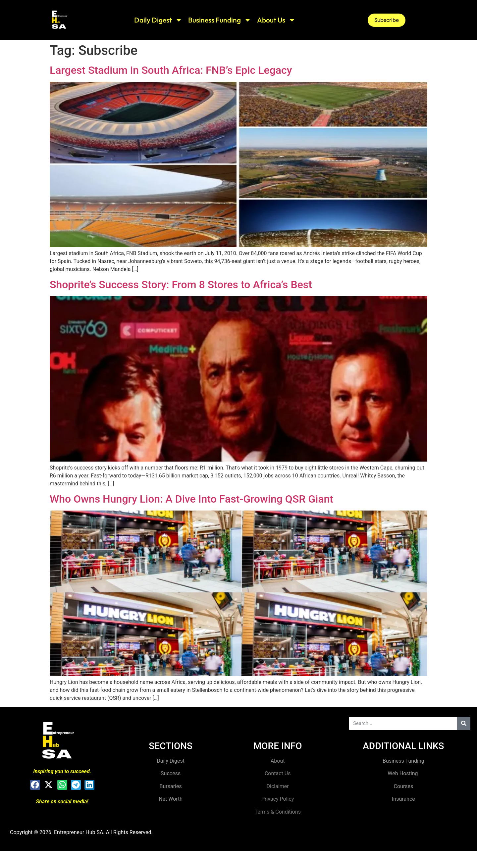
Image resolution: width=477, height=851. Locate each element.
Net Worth (171, 799)
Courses (403, 786)
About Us (276, 20)
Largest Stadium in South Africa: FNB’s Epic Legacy (171, 70)
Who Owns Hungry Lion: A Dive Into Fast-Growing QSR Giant (191, 499)
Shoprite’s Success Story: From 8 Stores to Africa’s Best (181, 284)
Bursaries (171, 786)
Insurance (403, 799)
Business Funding (219, 20)
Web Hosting (403, 773)
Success (171, 773)
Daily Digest (158, 20)
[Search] (463, 723)
